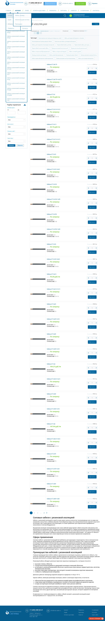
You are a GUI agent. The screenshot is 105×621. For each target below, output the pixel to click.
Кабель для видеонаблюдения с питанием (74, 38)
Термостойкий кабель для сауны (81, 45)
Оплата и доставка (39, 10)
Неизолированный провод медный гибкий (42, 41)
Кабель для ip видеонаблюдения (85, 58)
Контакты (96, 10)
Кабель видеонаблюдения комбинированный (42, 58)
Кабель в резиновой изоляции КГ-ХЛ (16, 47)
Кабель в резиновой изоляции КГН (16, 52)
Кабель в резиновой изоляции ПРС (16, 99)
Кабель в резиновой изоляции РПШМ (16, 89)
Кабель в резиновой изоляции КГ (16, 42)
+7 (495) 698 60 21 (36, 610)
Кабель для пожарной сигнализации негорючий (43, 45)
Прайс (27, 10)
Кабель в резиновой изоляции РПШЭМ (16, 94)
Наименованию (44, 31)
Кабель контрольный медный (59, 51)
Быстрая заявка (80, 3)
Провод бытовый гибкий (72, 55)
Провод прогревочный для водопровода (65, 58)
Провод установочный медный (39, 55)
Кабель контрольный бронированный (41, 51)
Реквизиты (52, 10)
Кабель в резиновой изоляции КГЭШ (16, 57)
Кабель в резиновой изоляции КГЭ (16, 63)
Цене (51, 31)
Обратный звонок (50, 3)
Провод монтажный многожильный (60, 48)
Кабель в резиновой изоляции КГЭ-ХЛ (16, 68)
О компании (85, 10)
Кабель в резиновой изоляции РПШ (16, 78)
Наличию (57, 31)
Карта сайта (95, 615)
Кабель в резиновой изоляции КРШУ (16, 37)
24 (44, 513)
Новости (74, 10)
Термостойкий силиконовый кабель (40, 48)
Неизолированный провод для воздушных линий (49, 38)
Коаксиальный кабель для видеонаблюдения (65, 41)
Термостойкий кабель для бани (64, 45)
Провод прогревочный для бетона (89, 55)
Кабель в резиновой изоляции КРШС (16, 31)
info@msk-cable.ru (56, 610)
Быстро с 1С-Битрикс (95, 618)
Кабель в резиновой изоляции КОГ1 (16, 73)
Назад (95, 24)
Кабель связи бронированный (56, 55)
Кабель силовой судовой (75, 51)
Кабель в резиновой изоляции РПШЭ (16, 83)
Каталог (18, 10)
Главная (8, 10)
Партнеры (63, 10)
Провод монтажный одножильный (79, 48)
